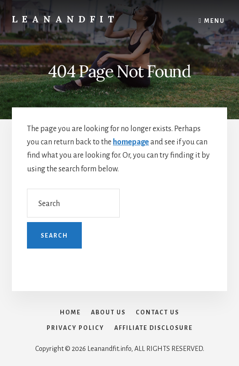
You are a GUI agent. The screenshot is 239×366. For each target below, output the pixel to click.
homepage (131, 142)
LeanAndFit (65, 19)
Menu (214, 21)
